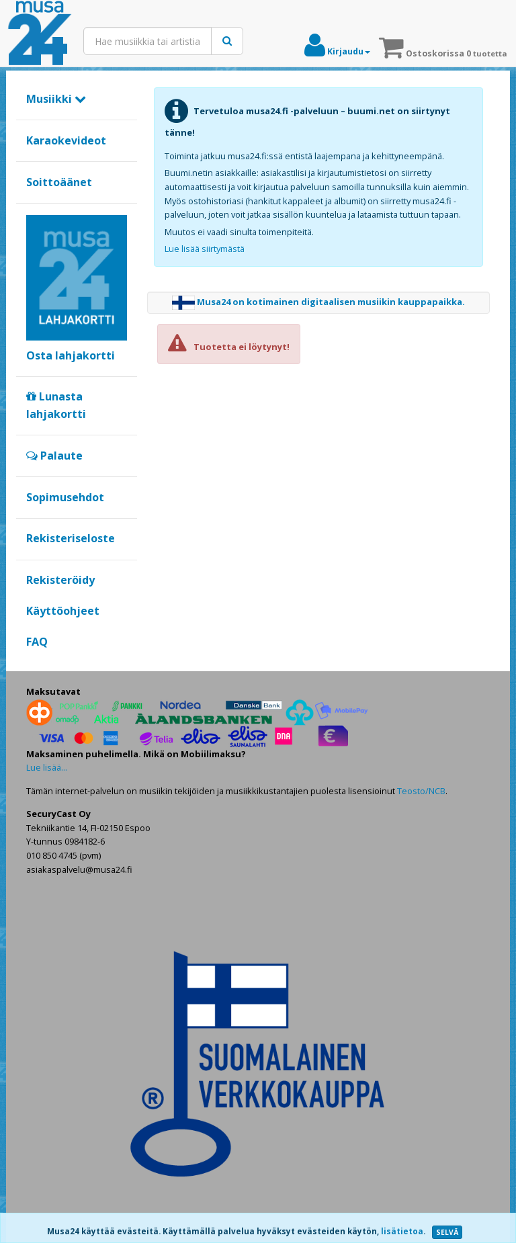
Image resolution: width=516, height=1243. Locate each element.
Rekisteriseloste (70, 538)
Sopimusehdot (65, 497)
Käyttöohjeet (62, 610)
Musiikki (56, 98)
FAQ (37, 641)
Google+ (33, 664)
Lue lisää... (46, 767)
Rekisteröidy (60, 579)
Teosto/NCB (421, 791)
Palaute (54, 455)
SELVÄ (447, 1232)
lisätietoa (402, 1231)
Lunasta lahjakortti (56, 405)
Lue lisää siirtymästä (205, 249)
